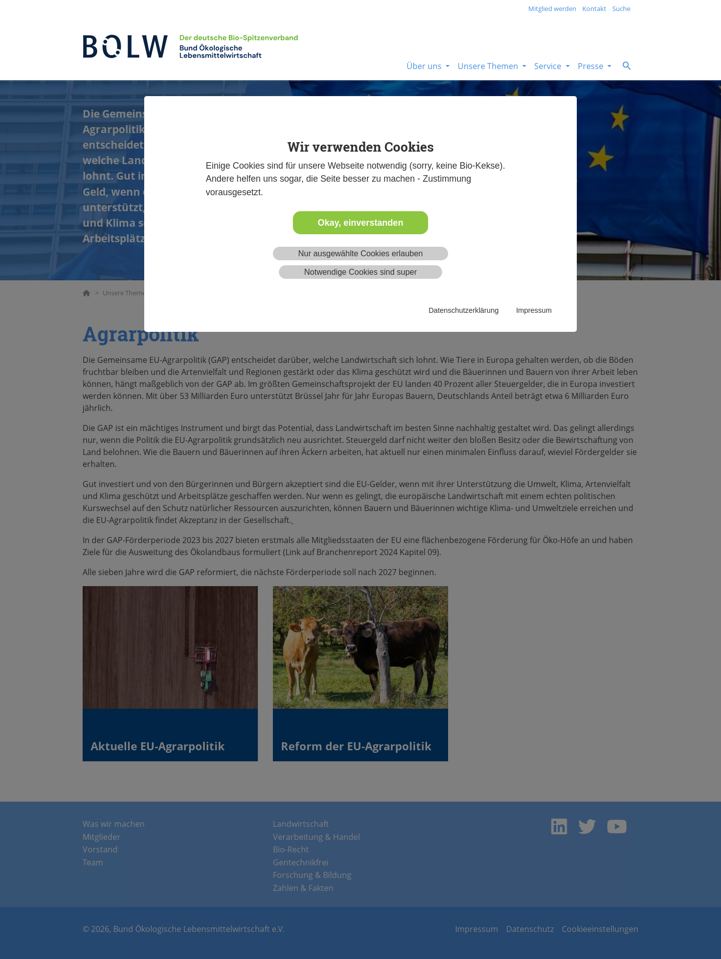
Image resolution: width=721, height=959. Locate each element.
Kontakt (594, 8)
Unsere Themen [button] (489, 66)
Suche (621, 8)
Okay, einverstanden (361, 223)
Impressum (534, 310)
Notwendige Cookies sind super (360, 272)
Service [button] (548, 66)
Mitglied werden (552, 8)
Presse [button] (591, 66)
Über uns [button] (425, 66)
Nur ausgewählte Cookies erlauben (360, 253)
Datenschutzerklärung (464, 310)
